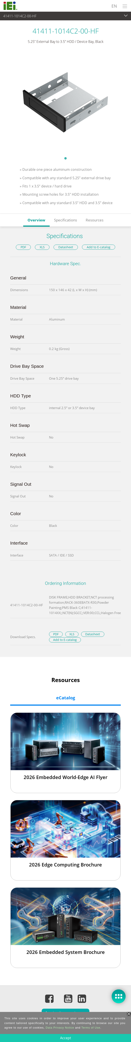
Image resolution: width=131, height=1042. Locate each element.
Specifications (65, 220)
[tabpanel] (65, 103)
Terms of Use (90, 1027)
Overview (36, 220)
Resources (94, 220)
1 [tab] (65, 158)
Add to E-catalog (98, 247)
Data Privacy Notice (60, 1027)
